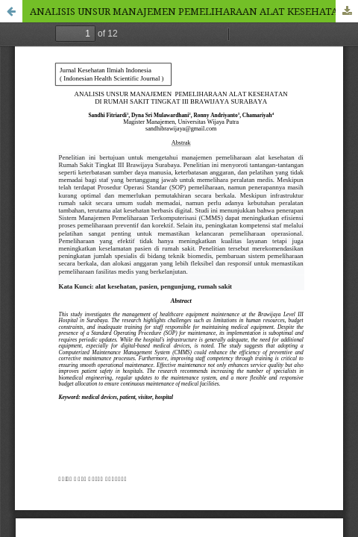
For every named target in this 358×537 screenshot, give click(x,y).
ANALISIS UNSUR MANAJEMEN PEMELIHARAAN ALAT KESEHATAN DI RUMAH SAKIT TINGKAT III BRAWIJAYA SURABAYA (194, 11)
